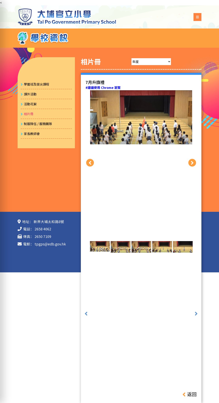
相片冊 (28, 113)
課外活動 (30, 94)
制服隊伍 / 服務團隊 (38, 123)
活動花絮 (30, 104)
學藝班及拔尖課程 (36, 84)
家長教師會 (32, 133)
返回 (189, 394)
